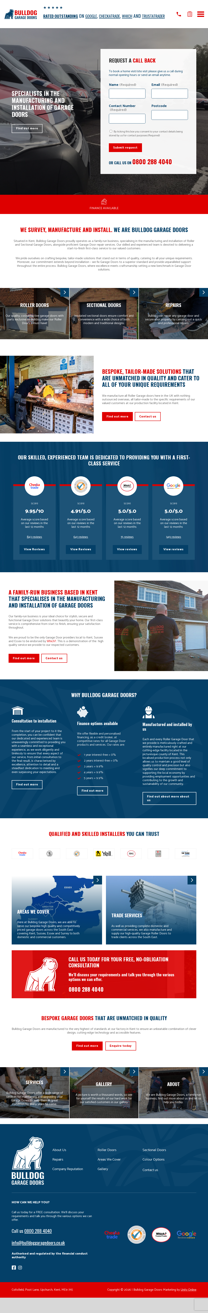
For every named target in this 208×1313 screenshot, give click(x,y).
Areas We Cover (110, 1175)
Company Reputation (69, 1185)
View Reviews (34, 559)
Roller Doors (107, 1166)
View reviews (127, 559)
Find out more (28, 134)
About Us (60, 1166)
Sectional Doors (155, 1166)
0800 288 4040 (154, 168)
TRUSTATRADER (57, 21)
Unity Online (188, 1305)
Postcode (159, 112)
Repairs (58, 1175)
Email (164, 90)
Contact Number (122, 113)
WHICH (138, 15)
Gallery (103, 1185)
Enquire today (122, 1060)
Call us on (178, 17)
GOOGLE (96, 15)
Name (122, 90)
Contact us (151, 423)
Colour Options (155, 1175)
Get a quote (189, 17)
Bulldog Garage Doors (20, 17)
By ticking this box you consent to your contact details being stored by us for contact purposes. (146, 139)
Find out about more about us (169, 811)
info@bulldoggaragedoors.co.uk (38, 1258)
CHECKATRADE (117, 15)
